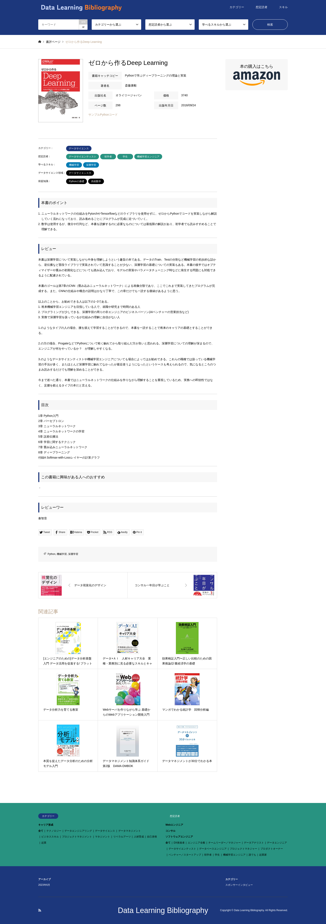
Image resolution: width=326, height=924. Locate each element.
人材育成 (139, 836)
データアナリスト (254, 842)
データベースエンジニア (213, 848)
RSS (39, 910)
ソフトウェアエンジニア (179, 836)
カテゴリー (237, 7)
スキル (283, 7)
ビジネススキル (50, 836)
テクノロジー (53, 830)
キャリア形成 (45, 824)
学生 (125, 156)
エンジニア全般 (196, 842)
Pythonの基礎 (76, 181)
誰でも (252, 854)
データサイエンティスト (82, 156)
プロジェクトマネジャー (243, 848)
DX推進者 (179, 842)
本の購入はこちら (256, 75)
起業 (43, 842)
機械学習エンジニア (148, 156)
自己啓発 (152, 836)
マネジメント (102, 836)
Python (51, 554)
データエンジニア (277, 842)
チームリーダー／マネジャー (224, 842)
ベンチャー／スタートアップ (185, 854)
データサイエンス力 (80, 173)
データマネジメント (129, 830)
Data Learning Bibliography (163, 910)
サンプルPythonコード (103, 114)
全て (40, 830)
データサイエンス (79, 148)
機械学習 (74, 164)
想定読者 (261, 7)
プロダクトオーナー (272, 848)
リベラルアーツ (122, 836)
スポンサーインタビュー (239, 884)
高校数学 (96, 181)
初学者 (108, 156)
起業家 (263, 854)
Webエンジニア (174, 824)
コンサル (170, 830)
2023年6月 (44, 884)
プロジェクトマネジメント (77, 836)
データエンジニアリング (78, 830)
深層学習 (91, 164)
